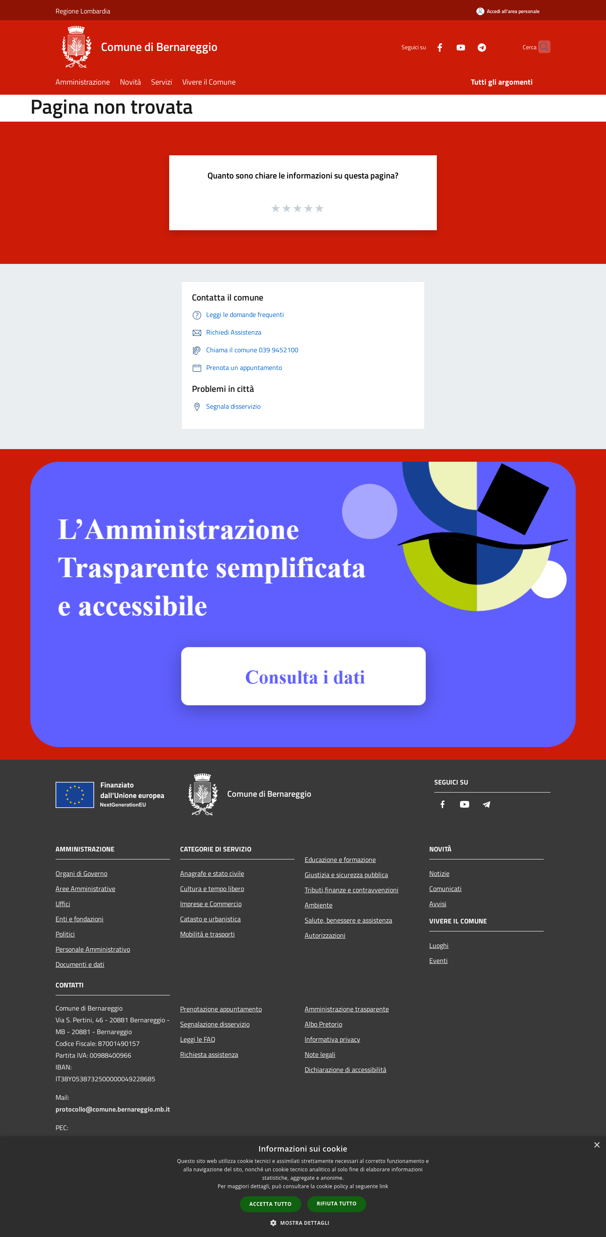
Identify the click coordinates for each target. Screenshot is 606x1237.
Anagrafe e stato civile (212, 873)
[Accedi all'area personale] (507, 11)
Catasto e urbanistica (210, 919)
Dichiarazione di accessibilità (345, 1069)
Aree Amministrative (85, 888)
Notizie (439, 873)
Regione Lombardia (83, 11)
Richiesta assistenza (209, 1054)
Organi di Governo (81, 873)
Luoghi (439, 945)
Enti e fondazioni (80, 919)
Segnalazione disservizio (215, 1024)
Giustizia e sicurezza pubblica (346, 875)
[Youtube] (444, 46)
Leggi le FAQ (197, 1039)
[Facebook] (423, 46)
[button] (303, 1222)
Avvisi (438, 904)
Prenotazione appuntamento (221, 1009)
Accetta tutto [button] (271, 1204)
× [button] (596, 1145)
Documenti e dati (80, 964)
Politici (65, 934)
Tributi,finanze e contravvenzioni (352, 890)
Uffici (63, 904)
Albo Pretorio (323, 1024)
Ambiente (318, 905)
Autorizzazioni (325, 935)
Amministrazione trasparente (347, 1009)
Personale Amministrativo (93, 949)
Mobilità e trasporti (207, 934)
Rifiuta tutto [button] (337, 1203)
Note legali (320, 1054)
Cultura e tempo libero (212, 888)
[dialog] (303, 1186)
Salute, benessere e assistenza (348, 920)
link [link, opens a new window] (384, 1186)
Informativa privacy (332, 1039)
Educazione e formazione (340, 859)
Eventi (438, 960)
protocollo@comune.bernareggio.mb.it (113, 1109)
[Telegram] (465, 46)
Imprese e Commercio (211, 904)
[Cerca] (540, 47)
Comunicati (445, 888)
